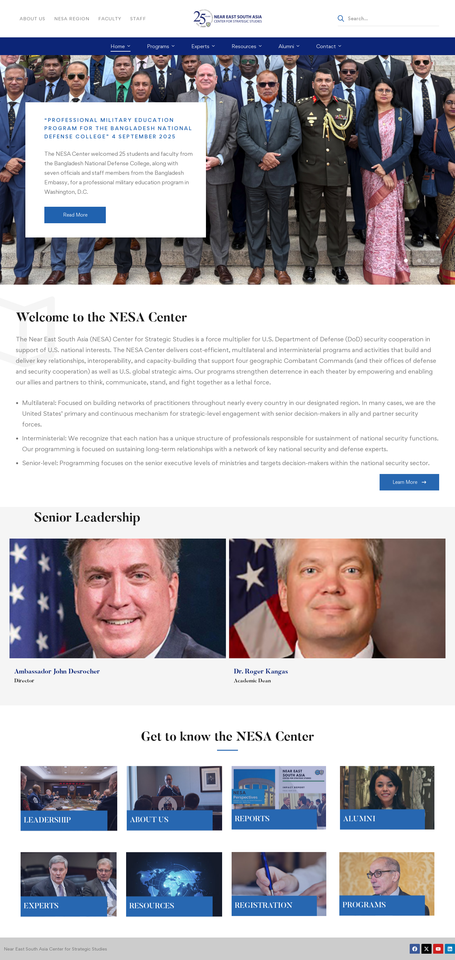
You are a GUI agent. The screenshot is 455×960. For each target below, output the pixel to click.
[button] (406, 260)
